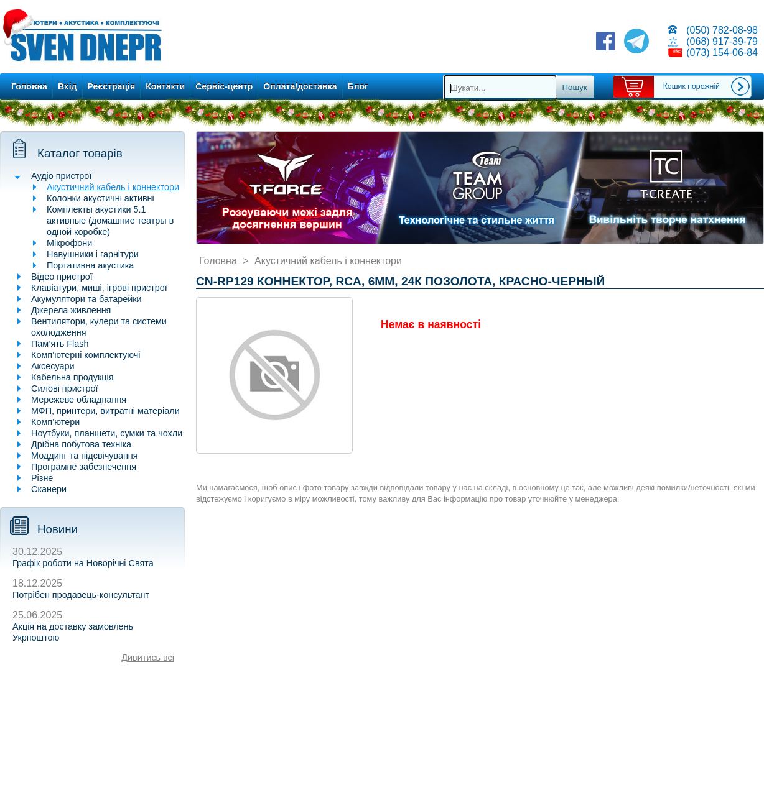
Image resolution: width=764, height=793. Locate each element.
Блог (358, 86)
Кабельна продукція (72, 377)
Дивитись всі (147, 657)
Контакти (165, 86)
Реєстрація (112, 86)
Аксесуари (53, 366)
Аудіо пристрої (61, 176)
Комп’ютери (55, 422)
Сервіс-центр (224, 86)
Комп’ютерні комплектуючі (85, 355)
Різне (42, 478)
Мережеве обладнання (78, 400)
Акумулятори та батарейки (86, 299)
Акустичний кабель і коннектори (113, 187)
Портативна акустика (90, 265)
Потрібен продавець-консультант (80, 595)
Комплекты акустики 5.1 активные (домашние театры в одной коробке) (110, 220)
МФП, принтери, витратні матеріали (105, 411)
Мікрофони (69, 243)
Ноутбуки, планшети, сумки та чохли (106, 433)
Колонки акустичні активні (100, 198)
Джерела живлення (71, 310)
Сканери (49, 489)
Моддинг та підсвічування (84, 456)
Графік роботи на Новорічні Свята (83, 563)
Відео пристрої (62, 277)
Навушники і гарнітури (93, 254)
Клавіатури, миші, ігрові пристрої (99, 288)
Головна (29, 86)
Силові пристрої (64, 388)
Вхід (67, 86)
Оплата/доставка (300, 86)
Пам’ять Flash (60, 344)
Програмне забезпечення (83, 467)
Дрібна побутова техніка (81, 444)
